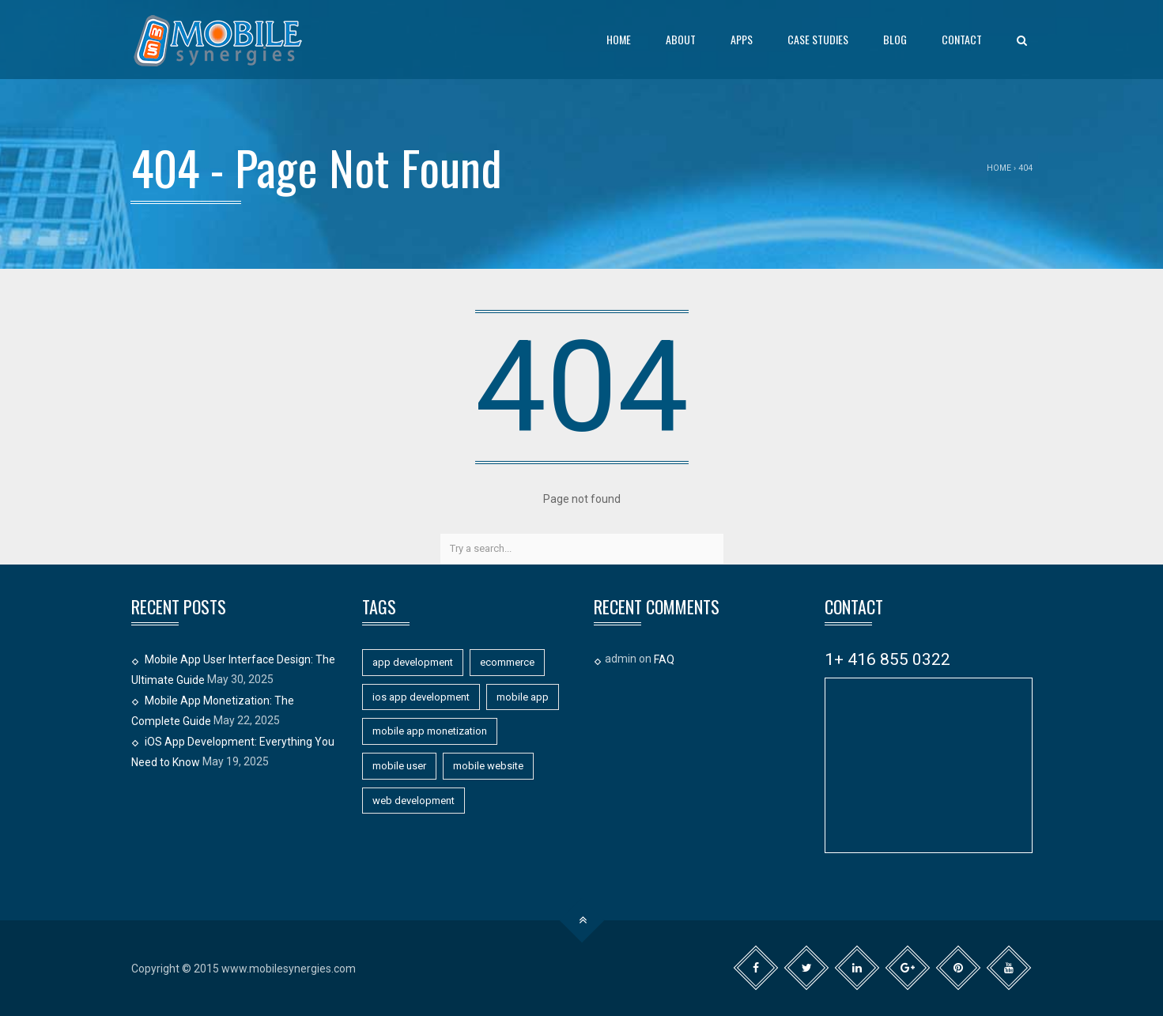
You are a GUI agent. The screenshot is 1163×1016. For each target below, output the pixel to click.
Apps (742, 39)
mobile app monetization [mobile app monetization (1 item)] (429, 731)
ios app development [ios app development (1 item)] (421, 697)
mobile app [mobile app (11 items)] (523, 697)
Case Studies (817, 39)
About (681, 39)
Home (618, 39)
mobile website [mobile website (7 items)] (488, 766)
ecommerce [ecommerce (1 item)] (507, 662)
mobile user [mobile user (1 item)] (399, 766)
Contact (962, 39)
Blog (895, 39)
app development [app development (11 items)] (412, 662)
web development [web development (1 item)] (413, 800)
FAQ (664, 659)
